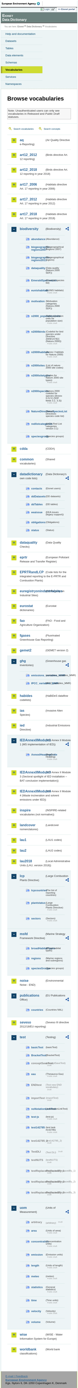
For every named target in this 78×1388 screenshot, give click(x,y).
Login (47, 9)
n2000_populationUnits (38, 316)
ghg (23, 661)
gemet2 (25, 650)
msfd (24, 934)
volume (36, 1322)
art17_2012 (28, 199)
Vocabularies (13, 69)
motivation (38, 301)
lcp (22, 876)
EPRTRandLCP (32, 572)
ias (22, 710)
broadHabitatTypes (38, 948)
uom (23, 1207)
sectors (36, 918)
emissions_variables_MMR (38, 675)
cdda (23, 448)
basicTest (37, 1047)
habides (26, 696)
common (27, 459)
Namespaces (13, 83)
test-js (35, 1116)
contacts (36, 488)
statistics (37, 1287)
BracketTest (38, 1055)
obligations (38, 522)
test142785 (38, 1127)
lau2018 (26, 861)
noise (24, 980)
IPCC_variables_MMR (38, 683)
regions (36, 958)
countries (37, 1009)
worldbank (28, 1349)
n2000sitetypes (38, 375)
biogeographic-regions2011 (38, 259)
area (34, 1230)
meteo (35, 1276)
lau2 (23, 850)
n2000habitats (38, 352)
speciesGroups (38, 968)
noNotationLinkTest (38, 1108)
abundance (38, 239)
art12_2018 (28, 169)
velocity (36, 1311)
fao (22, 620)
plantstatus (38, 902)
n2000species (38, 391)
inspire (25, 810)
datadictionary (31, 474)
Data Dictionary (34, 26)
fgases (25, 635)
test (23, 1037)
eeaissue (36, 512)
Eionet (20, 26)
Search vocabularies (24, 129)
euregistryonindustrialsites (32, 591)
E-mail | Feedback (16, 1376)
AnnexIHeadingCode (38, 754)
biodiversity (29, 229)
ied (22, 725)
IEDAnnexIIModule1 (32, 740)
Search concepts (52, 129)
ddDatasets (38, 496)
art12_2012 (28, 155)
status (35, 530)
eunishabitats (38, 290)
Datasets (10, 41)
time (34, 1300)
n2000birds (38, 331)
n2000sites (38, 365)
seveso (25, 1022)
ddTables (37, 504)
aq (22, 140)
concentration (38, 1241)
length (35, 1265)
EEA (22, 3)
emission (37, 1254)
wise (23, 1334)
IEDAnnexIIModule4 (32, 791)
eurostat (26, 606)
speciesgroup (38, 436)
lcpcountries (38, 890)
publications (29, 995)
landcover (28, 825)
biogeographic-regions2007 (38, 248)
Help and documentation (20, 33)
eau (33, 1074)
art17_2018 (28, 214)
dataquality (38, 268)
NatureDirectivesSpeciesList (38, 411)
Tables (9, 48)
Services (10, 76)
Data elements (14, 55)
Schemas (11, 62)
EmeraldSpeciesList (38, 280)
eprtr (23, 557)
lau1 (23, 840)
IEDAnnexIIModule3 (32, 772)
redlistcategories (38, 423)
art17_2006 (28, 184)
